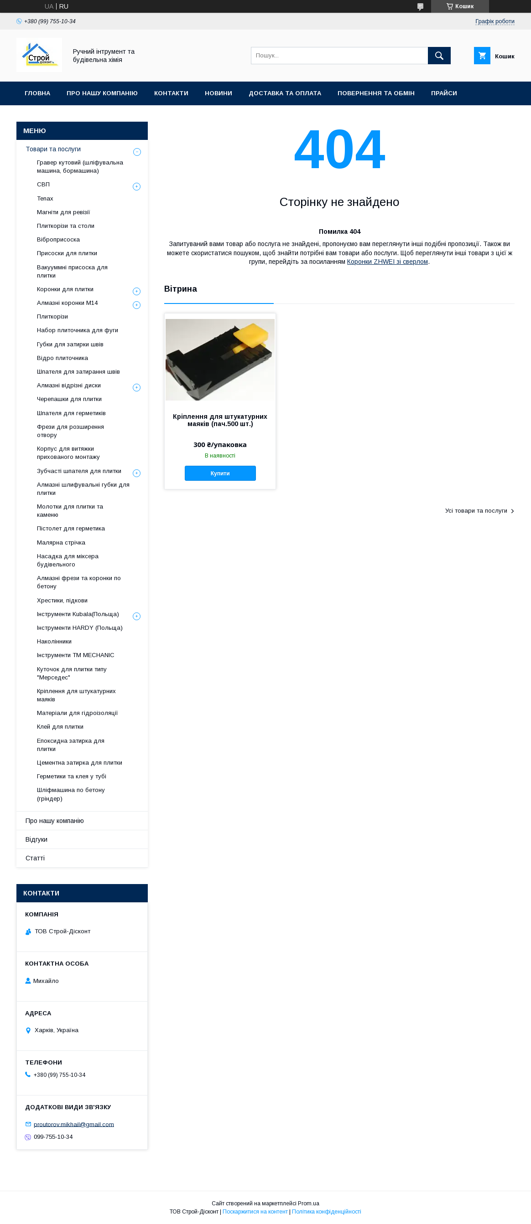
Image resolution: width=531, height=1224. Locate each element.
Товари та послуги (53, 149)
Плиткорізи (52, 316)
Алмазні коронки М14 (67, 302)
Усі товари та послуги (476, 510)
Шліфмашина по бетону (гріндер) (71, 794)
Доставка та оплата (285, 93)
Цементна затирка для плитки (79, 762)
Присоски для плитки (67, 253)
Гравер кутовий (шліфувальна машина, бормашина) (80, 166)
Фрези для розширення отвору (70, 430)
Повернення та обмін (376, 93)
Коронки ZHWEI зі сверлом (387, 261)
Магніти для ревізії (63, 212)
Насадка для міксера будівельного (68, 560)
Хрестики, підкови (62, 600)
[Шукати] (439, 55)
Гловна (37, 93)
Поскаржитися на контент (255, 1212)
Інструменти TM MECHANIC (76, 655)
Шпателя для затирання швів (78, 371)
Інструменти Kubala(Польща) (78, 614)
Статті (35, 858)
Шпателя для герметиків (71, 413)
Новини (218, 93)
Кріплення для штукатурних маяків (76, 695)
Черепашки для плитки (69, 399)
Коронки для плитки (65, 289)
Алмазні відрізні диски (69, 385)
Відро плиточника (62, 358)
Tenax (45, 198)
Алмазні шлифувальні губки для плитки (83, 488)
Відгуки (36, 839)
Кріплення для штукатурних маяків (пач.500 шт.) (220, 420)
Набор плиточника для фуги (77, 330)
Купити (220, 473)
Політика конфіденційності (326, 1212)
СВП (43, 184)
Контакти (171, 93)
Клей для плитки (60, 726)
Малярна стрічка (61, 542)
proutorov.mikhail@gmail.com (74, 1124)
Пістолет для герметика (71, 528)
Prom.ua (308, 1203)
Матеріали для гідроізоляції (77, 713)
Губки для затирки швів (70, 344)
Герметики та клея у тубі (71, 776)
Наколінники (54, 641)
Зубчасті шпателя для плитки (79, 471)
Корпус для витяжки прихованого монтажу (68, 452)
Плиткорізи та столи (65, 225)
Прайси (444, 93)
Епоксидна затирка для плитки (70, 744)
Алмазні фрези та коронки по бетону (79, 582)
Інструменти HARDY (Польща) (80, 627)
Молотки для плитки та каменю (70, 510)
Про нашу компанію (102, 93)
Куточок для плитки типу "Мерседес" (72, 673)
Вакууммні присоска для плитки (72, 271)
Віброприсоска (58, 239)
